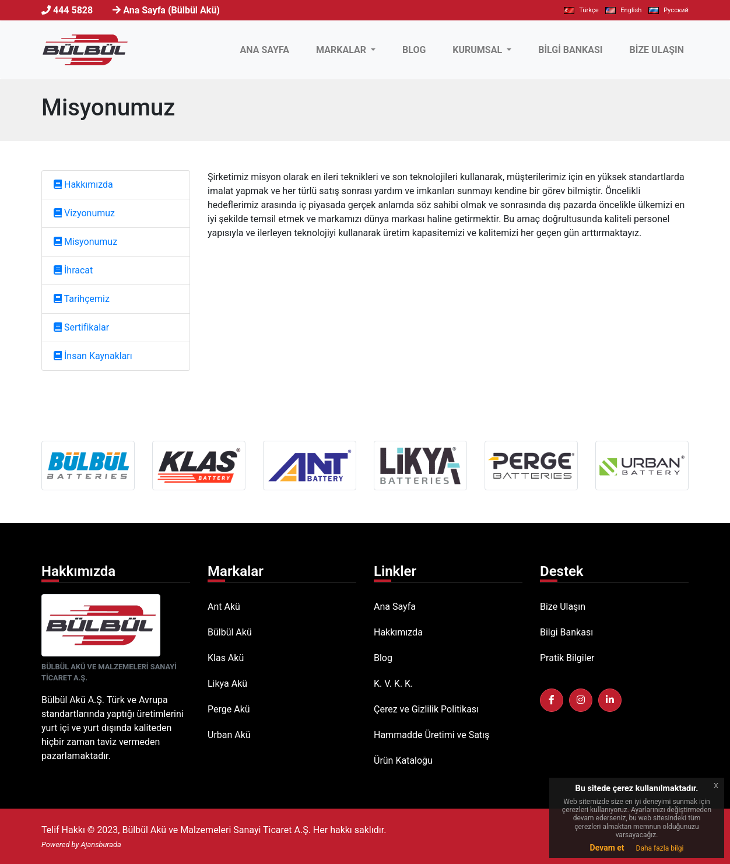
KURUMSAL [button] (478, 49)
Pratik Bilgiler (567, 657)
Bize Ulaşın (562, 606)
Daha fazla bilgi (660, 848)
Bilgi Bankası (566, 632)
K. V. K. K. (393, 683)
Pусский (668, 10)
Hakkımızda (398, 632)
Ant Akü (224, 606)
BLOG (414, 49)
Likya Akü (227, 683)
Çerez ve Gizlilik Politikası (426, 709)
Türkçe (581, 10)
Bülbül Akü (230, 632)
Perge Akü (229, 709)
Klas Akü (226, 657)
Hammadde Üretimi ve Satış (431, 734)
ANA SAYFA (267, 49)
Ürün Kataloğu (403, 760)
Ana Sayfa (395, 606)
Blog (383, 657)
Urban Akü (229, 734)
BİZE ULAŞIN (657, 49)
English (623, 10)
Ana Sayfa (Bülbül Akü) (171, 10)
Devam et (607, 847)
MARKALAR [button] (342, 49)
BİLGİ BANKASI (570, 49)
